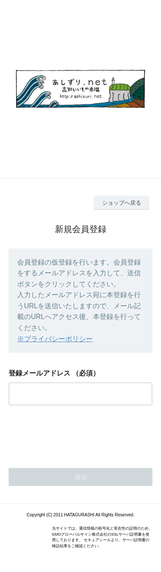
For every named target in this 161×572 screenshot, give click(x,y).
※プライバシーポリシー (55, 339)
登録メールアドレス (39, 373)
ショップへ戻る (121, 203)
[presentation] (74, 434)
